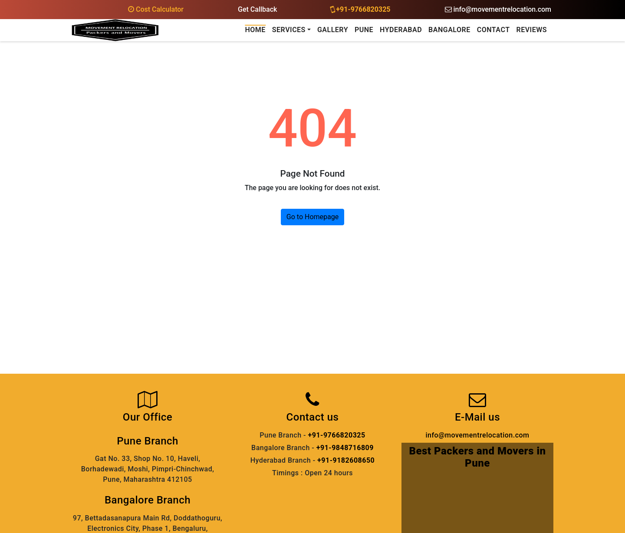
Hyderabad (401, 30)
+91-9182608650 (346, 460)
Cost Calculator (156, 9)
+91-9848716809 (345, 448)
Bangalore (449, 30)
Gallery (332, 30)
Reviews (531, 30)
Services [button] (289, 30)
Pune (364, 30)
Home (255, 30)
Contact (493, 30)
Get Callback (257, 9)
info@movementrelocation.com (498, 9)
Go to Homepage (312, 217)
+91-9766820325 (360, 9)
